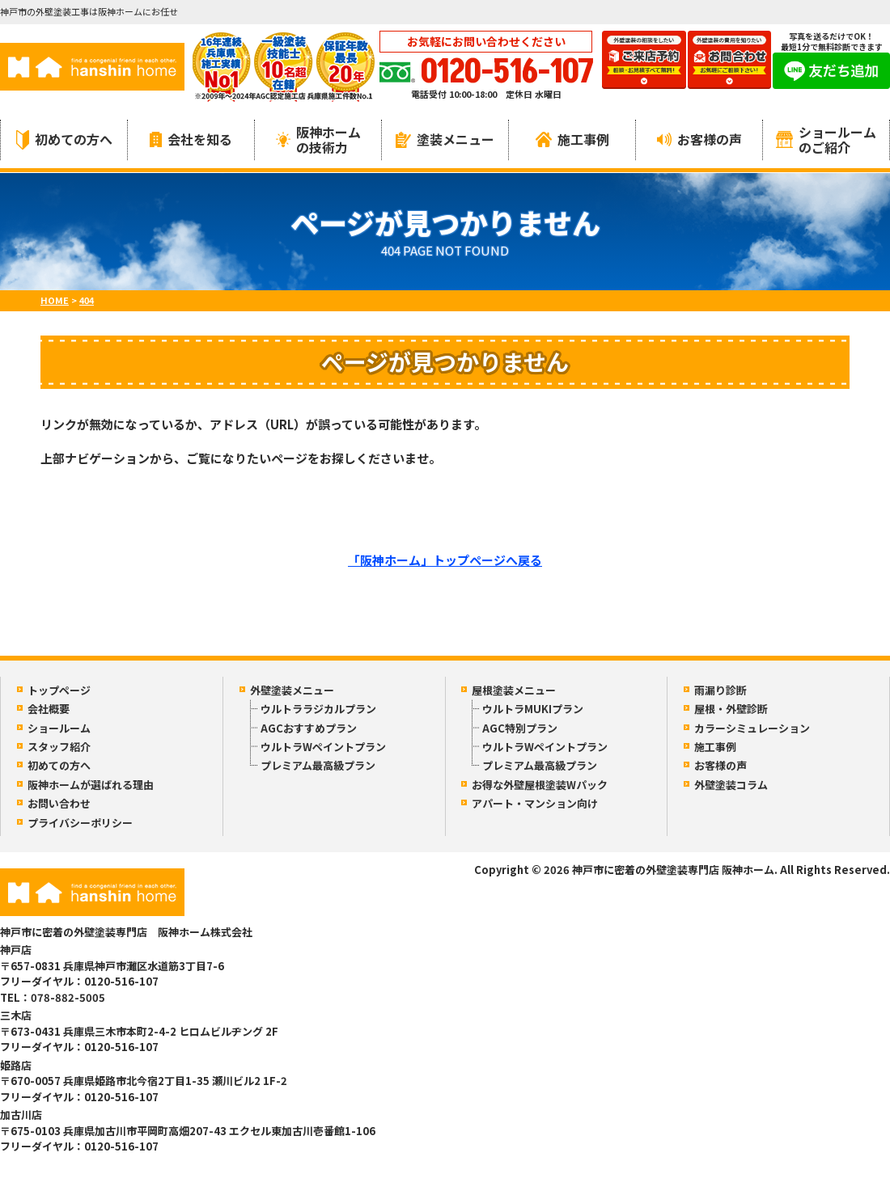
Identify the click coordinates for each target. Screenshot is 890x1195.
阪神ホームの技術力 (318, 139)
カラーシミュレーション (752, 728)
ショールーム (59, 728)
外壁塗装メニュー (292, 690)
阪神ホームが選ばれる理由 (91, 784)
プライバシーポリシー (80, 822)
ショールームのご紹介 (826, 139)
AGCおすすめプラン (309, 728)
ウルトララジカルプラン (318, 708)
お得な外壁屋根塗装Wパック (540, 784)
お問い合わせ (59, 803)
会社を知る (191, 139)
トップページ (59, 690)
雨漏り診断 (720, 690)
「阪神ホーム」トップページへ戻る (445, 559)
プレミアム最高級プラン (318, 765)
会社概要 (49, 708)
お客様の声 (699, 139)
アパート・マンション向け (535, 803)
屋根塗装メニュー (514, 690)
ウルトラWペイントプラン (323, 746)
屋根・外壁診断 (731, 708)
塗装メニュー (445, 139)
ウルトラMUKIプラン (532, 708)
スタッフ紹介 (59, 746)
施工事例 (572, 139)
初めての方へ (64, 139)
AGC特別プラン (519, 728)
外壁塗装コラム (731, 784)
